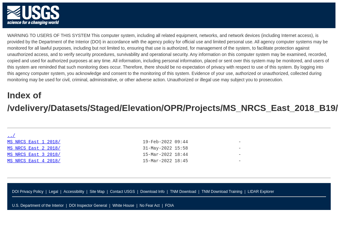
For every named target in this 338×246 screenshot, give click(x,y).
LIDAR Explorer (261, 191)
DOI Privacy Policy (27, 191)
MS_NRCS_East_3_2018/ (33, 155)
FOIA (169, 205)
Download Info (152, 191)
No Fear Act (150, 205)
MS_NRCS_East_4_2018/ (33, 161)
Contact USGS (122, 191)
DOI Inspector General (88, 205)
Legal (53, 191)
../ (11, 136)
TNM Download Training (221, 191)
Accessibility (74, 191)
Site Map (96, 191)
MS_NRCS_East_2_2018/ (33, 148)
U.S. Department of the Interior (38, 205)
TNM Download (183, 191)
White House (123, 205)
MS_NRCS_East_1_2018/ (33, 142)
